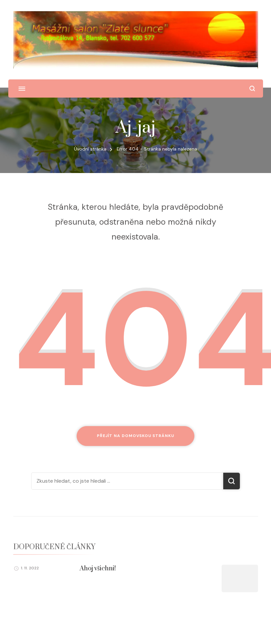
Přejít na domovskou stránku (135, 435)
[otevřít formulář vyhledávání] (252, 88)
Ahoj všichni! (98, 568)
